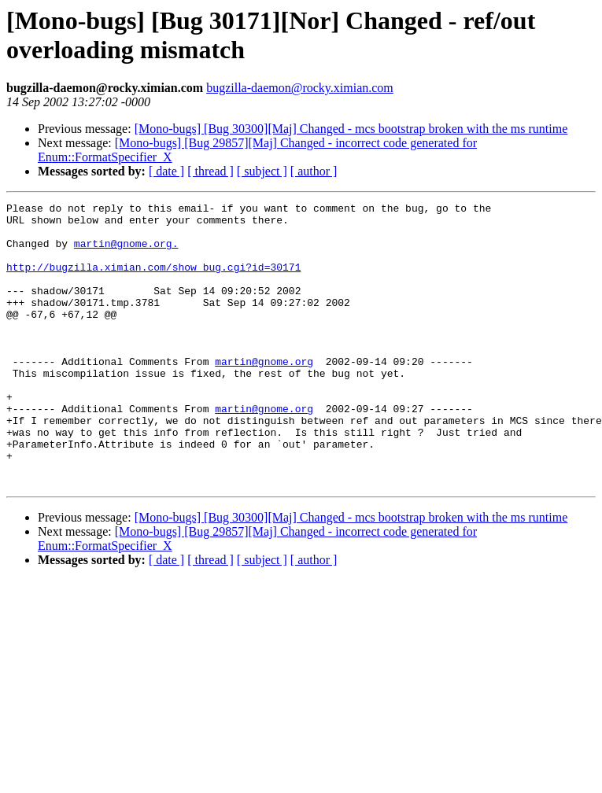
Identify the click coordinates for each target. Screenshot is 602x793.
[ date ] (166, 171)
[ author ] (314, 171)
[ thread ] (210, 171)
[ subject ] (262, 171)
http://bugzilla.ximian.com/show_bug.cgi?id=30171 (153, 281)
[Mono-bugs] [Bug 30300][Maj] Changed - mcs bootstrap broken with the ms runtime (351, 128)
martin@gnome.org (264, 394)
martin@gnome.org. (126, 252)
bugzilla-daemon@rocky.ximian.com (299, 87)
